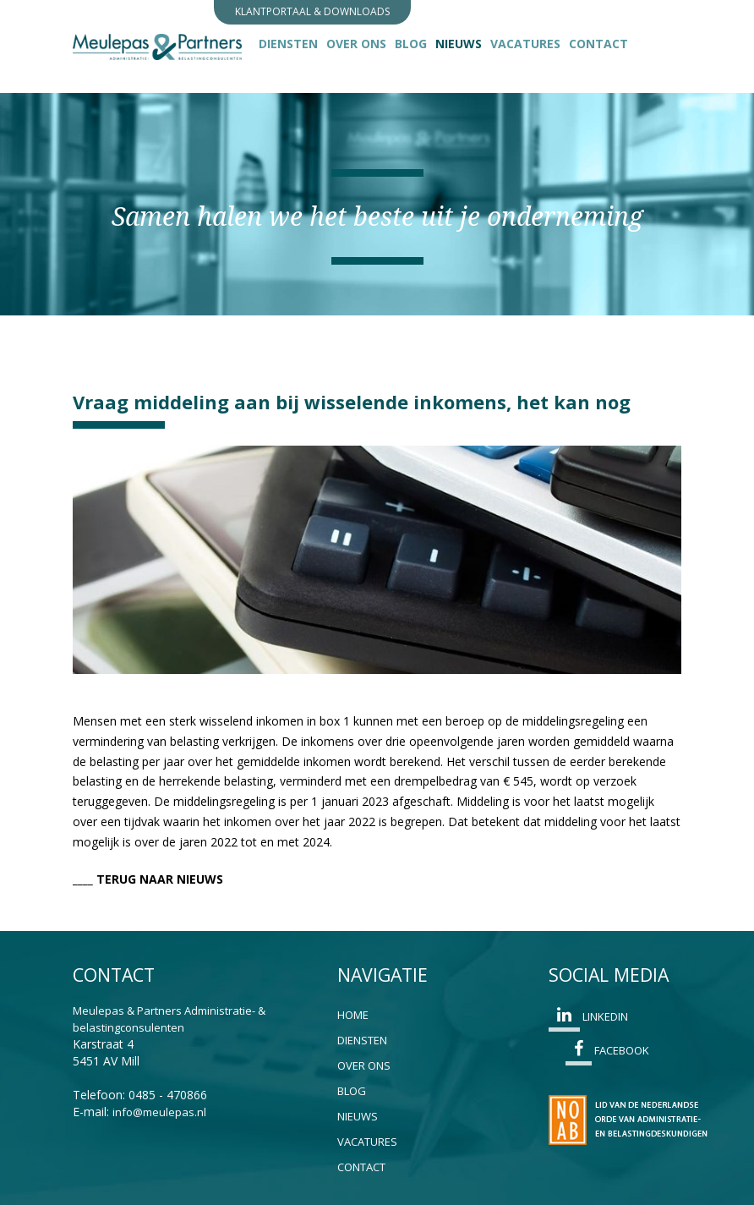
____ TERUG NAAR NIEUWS (148, 879)
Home (353, 1014)
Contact (598, 44)
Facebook (607, 1052)
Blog (411, 44)
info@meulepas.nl (159, 1112)
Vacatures (525, 44)
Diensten (288, 44)
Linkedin (588, 1019)
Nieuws (460, 43)
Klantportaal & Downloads (312, 11)
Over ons (356, 44)
